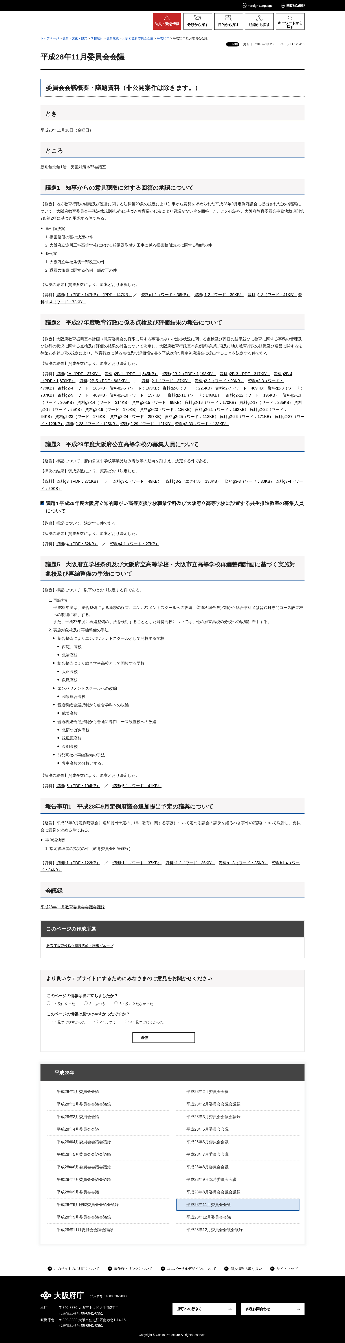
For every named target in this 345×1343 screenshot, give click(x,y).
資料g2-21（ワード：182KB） (221, 409)
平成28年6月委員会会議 (207, 1142)
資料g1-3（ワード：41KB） (272, 295)
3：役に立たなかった (136, 1004)
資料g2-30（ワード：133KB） (202, 424)
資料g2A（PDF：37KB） (78, 374)
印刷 (235, 44)
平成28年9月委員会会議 (78, 1192)
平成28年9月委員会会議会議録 (84, 1217)
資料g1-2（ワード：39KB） (219, 295)
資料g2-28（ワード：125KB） (92, 424)
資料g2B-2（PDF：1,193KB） (189, 374)
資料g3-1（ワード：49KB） (136, 481)
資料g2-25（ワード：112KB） (191, 416)
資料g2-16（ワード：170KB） (211, 402)
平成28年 (163, 38)
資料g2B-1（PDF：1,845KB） (131, 374)
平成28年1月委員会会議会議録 (84, 1104)
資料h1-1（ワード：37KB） (136, 863)
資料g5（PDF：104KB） (78, 786)
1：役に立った (63, 1004)
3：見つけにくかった (147, 1022)
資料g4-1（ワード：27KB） (134, 544)
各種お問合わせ (258, 1309)
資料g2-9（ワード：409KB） (83, 395)
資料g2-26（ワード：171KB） (246, 416)
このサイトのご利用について (77, 1269)
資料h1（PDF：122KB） (78, 863)
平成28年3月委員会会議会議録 (213, 1117)
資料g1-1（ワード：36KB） (165, 295)
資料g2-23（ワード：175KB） (82, 416)
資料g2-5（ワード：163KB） (135, 388)
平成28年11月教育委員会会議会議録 (72, 907)
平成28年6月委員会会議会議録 (84, 1167)
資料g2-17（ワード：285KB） (266, 402)
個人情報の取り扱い (246, 1269)
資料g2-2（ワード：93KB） (219, 381)
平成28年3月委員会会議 (78, 1117)
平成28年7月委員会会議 (207, 1154)
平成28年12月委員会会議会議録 (214, 1230)
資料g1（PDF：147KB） (78, 295)
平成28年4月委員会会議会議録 (84, 1142)
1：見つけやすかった (69, 1022)
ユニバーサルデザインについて (191, 1269)
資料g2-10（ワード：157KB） (137, 395)
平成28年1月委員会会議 (78, 1091)
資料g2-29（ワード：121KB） (147, 424)
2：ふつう (97, 1004)
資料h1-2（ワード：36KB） (190, 863)
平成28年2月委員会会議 (207, 1091)
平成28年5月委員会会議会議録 (84, 1154)
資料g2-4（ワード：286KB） (83, 388)
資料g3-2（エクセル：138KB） (193, 481)
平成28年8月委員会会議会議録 (213, 1192)
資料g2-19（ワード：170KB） (112, 409)
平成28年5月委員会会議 (207, 1129)
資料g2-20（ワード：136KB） (167, 409)
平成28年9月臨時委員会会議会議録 (88, 1204)
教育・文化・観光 (74, 38)
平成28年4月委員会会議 (78, 1129)
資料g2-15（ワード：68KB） (158, 402)
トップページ (49, 38)
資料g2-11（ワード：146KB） (194, 395)
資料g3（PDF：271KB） (78, 481)
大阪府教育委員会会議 (137, 38)
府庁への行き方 (189, 1309)
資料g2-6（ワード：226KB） (188, 388)
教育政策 (112, 38)
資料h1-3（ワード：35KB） (243, 863)
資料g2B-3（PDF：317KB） (245, 374)
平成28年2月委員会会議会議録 (213, 1104)
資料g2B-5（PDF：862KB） (104, 381)
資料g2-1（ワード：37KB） (166, 381)
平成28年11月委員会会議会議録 (85, 1230)
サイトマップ (287, 1269)
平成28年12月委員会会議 (208, 1217)
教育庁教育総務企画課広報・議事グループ (79, 946)
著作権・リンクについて (133, 1269)
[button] (257, 5)
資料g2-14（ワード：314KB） (104, 402)
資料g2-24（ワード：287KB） (137, 416)
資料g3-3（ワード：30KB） (249, 481)
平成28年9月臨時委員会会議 (211, 1179)
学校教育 (97, 38)
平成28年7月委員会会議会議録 (84, 1179)
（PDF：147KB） (116, 295)
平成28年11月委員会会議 (208, 1204)
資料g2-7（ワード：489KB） (241, 388)
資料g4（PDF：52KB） (77, 544)
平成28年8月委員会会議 (207, 1167)
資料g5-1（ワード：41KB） (136, 786)
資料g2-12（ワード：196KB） (252, 395)
